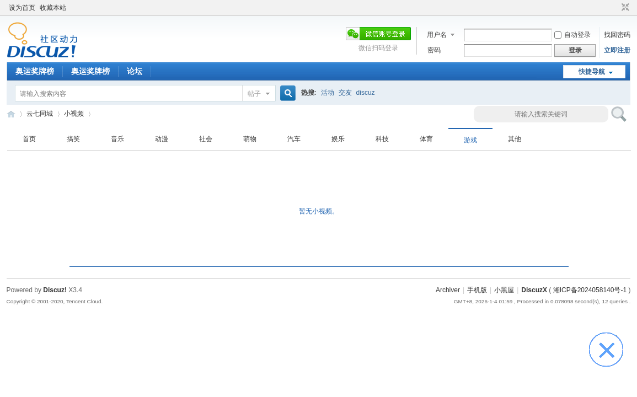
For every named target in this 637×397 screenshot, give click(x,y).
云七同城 (11, 114)
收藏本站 (53, 8)
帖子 (254, 94)
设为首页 (22, 8)
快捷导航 (592, 72)
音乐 (117, 139)
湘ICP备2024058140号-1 (590, 290)
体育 (426, 139)
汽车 (294, 139)
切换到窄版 (624, 8)
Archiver (448, 290)
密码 (434, 50)
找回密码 (617, 35)
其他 (514, 139)
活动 (327, 92)
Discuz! (55, 290)
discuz (365, 92)
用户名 (437, 35)
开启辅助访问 (615, 8)
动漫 (161, 139)
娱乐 (338, 139)
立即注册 (617, 50)
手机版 (477, 290)
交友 (345, 92)
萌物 (249, 139)
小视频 (74, 113)
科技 (382, 139)
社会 (205, 139)
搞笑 (73, 139)
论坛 (134, 71)
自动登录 (572, 35)
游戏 (470, 140)
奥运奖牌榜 (34, 71)
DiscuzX (534, 290)
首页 (29, 139)
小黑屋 (504, 290)
